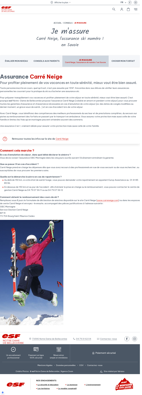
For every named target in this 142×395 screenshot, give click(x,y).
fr (122, 2)
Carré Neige (62, 138)
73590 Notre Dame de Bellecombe (49, 338)
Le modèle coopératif (67, 388)
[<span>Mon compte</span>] (122, 9)
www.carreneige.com (107, 200)
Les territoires (44, 388)
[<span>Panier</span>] (128, 9)
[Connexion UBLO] (2, 392)
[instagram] (135, 2)
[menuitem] (47, 365)
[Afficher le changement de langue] (125, 2)
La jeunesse (72, 385)
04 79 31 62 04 (83, 338)
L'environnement (93, 385)
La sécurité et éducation (48, 385)
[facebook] (130, 2)
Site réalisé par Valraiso (114, 371)
